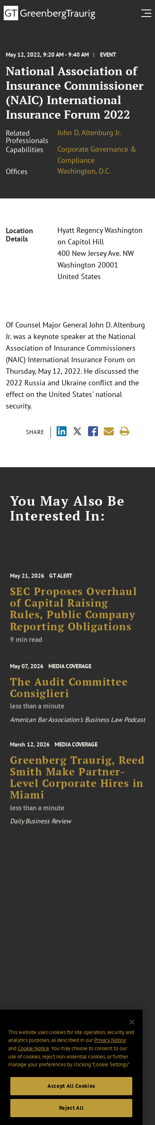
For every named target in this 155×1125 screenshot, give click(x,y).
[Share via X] (77, 432)
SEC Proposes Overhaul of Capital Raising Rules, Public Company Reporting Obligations (73, 613)
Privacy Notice (110, 1046)
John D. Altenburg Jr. (89, 132)
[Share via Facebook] (93, 432)
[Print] (124, 431)
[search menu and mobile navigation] (148, 13)
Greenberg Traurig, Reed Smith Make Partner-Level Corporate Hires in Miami (77, 782)
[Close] (131, 1028)
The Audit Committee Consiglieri (69, 690)
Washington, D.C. (84, 171)
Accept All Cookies (71, 1092)
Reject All (71, 1114)
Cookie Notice (33, 1054)
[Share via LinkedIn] (62, 432)
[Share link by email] (109, 431)
